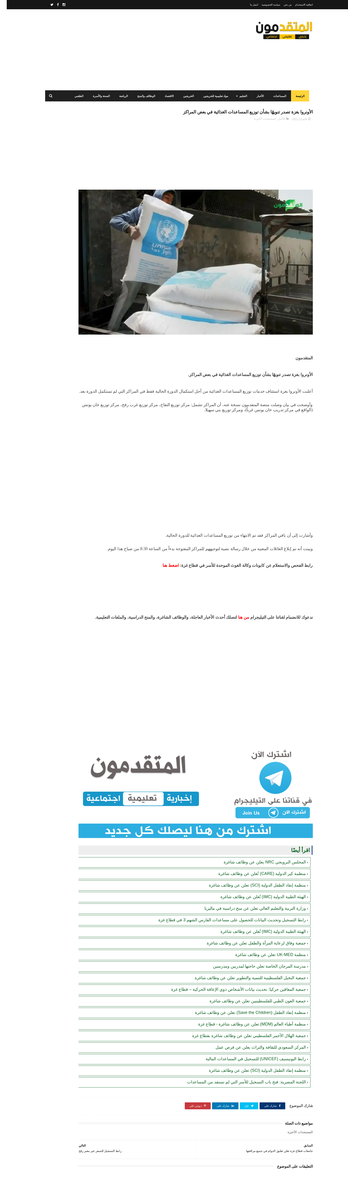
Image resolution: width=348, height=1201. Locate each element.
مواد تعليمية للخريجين (212, 96)
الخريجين (185, 96)
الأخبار (257, 96)
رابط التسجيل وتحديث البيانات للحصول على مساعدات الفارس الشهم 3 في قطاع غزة (225, 877)
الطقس (76, 96)
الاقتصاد (166, 96)
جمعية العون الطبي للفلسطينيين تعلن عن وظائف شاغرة (251, 958)
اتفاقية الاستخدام (297, 4)
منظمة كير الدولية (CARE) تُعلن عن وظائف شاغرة (255, 830)
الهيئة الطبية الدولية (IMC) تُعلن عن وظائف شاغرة (256, 853)
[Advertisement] (126, 49)
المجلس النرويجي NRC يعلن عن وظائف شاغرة (258, 819)
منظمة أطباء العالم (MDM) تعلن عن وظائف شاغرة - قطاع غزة (245, 981)
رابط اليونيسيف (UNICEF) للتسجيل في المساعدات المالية (249, 1015)
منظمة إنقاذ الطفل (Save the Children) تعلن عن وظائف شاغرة (243, 969)
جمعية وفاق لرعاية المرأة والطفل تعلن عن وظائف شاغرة (249, 900)
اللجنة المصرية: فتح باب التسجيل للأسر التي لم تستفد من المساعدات (239, 1039)
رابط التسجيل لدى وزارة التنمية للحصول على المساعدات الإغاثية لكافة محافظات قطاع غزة (70, 241)
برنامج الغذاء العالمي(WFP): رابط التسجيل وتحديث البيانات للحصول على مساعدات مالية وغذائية (71, 199)
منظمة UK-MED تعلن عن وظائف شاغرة (264, 911)
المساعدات (276, 96)
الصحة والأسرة (98, 96)
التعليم (240, 96)
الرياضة (120, 96)
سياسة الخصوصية (264, 4)
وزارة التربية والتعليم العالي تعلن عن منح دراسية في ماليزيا (248, 865)
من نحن (281, 4)
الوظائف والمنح (143, 96)
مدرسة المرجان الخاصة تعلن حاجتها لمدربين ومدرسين (252, 923)
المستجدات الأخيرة (258, 120)
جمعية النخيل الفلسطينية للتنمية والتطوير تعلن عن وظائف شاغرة (243, 934)
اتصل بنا (247, 4)
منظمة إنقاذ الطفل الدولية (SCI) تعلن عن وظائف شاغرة (250, 842)
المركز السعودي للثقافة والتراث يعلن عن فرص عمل (254, 1004)
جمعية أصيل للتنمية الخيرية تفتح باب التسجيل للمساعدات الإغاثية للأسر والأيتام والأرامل (73, 325)
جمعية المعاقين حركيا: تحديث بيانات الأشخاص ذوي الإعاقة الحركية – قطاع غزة (231, 946)
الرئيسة (297, 96)
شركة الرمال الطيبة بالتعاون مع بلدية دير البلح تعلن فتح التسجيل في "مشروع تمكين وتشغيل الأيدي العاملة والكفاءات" (70, 283)
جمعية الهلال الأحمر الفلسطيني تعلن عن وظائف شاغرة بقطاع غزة (242, 992)
